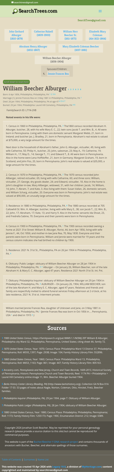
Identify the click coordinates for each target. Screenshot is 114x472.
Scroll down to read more (16, 82)
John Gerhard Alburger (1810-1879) (16, 35)
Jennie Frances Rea (58, 73)
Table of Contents (11, 459)
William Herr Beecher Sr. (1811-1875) (70, 35)
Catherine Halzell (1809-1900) (43, 33)
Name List (43, 459)
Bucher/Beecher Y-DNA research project (56, 441)
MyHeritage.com (92, 466)
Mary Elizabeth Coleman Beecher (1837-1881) (81, 48)
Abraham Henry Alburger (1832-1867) (33, 48)
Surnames (29, 459)
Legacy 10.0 (59, 466)
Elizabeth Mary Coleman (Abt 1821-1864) (97, 35)
